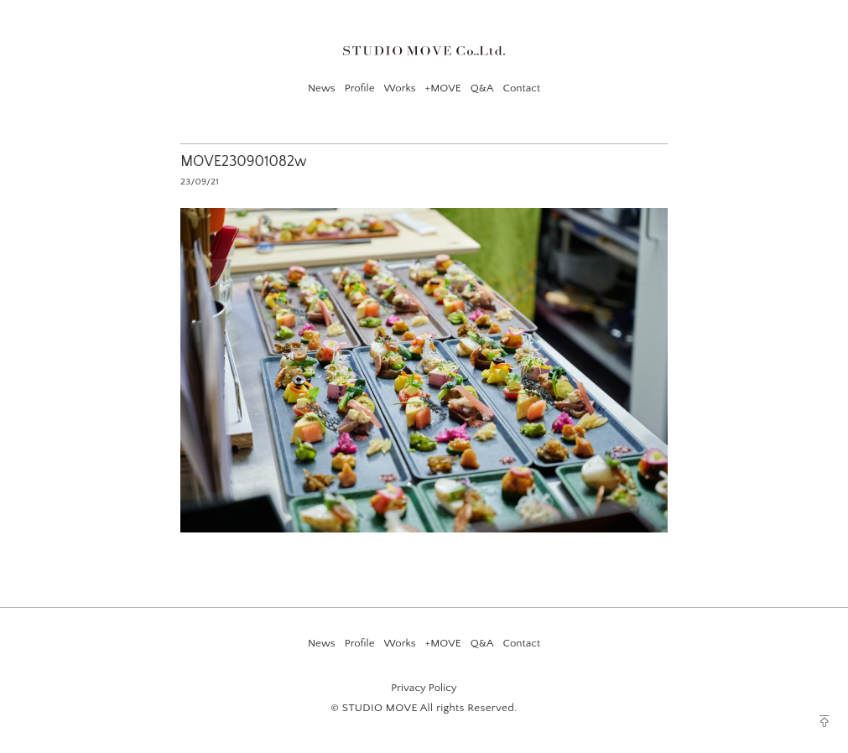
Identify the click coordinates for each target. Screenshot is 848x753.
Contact (521, 88)
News (322, 88)
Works (400, 88)
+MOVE (443, 88)
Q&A (482, 88)
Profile (360, 88)
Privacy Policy (423, 687)
